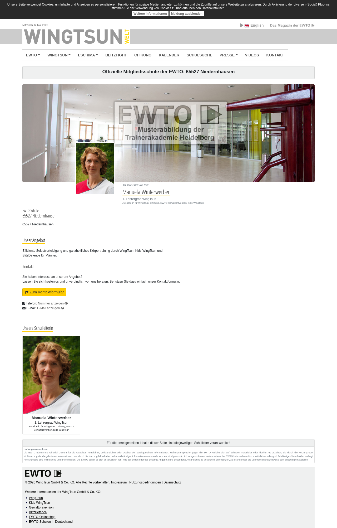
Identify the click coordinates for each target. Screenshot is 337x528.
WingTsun (36, 498)
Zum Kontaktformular (44, 292)
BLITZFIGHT (116, 55)
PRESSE (227, 55)
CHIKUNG (142, 55)
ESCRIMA (86, 55)
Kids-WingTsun (39, 503)
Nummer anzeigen (53, 303)
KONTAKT (275, 55)
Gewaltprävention (41, 507)
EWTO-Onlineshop (42, 517)
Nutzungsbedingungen (145, 482)
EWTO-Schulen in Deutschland (51, 522)
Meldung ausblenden (186, 14)
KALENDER (169, 55)
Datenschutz (172, 482)
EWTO (31, 55)
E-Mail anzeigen (50, 308)
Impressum (119, 482)
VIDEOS (252, 55)
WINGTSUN (57, 55)
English (252, 25)
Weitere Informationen (150, 14)
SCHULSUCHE (199, 55)
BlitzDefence (38, 512)
